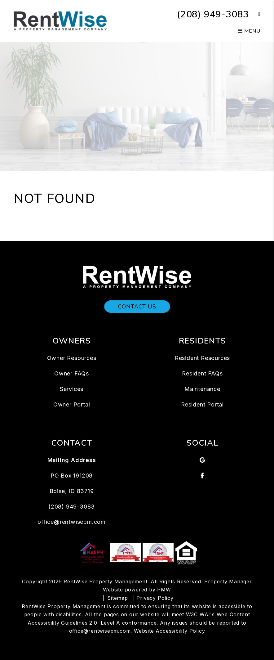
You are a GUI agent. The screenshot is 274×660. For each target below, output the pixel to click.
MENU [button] (249, 31)
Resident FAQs (202, 373)
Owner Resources (71, 358)
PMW (164, 589)
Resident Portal (202, 404)
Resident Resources (202, 358)
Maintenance (202, 389)
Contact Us (137, 306)
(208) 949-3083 (213, 14)
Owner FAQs (71, 373)
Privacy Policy (154, 598)
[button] (254, 14)
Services (71, 389)
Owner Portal (71, 404)
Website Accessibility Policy (169, 631)
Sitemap (117, 598)
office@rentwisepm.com (72, 522)
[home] (60, 20)
